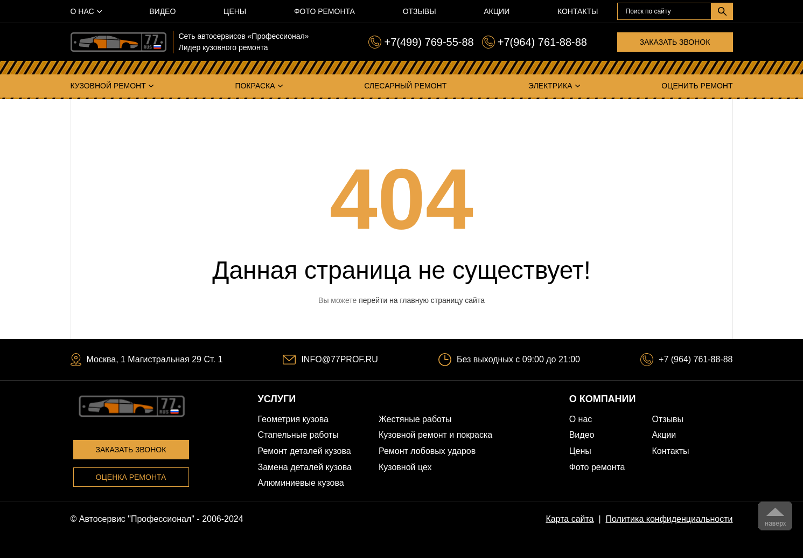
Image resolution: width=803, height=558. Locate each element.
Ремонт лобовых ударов (427, 451)
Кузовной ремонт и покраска (435, 434)
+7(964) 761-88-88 (542, 42)
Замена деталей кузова (305, 467)
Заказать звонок (675, 42)
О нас (82, 11)
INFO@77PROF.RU (339, 359)
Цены (235, 11)
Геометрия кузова (293, 419)
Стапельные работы (298, 434)
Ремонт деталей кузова (304, 451)
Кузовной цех (405, 467)
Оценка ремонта (131, 477)
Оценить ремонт (696, 85)
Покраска (255, 85)
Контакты (577, 11)
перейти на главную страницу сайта (422, 300)
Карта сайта (569, 518)
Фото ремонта (324, 11)
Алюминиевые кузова (301, 482)
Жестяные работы (415, 419)
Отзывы (419, 11)
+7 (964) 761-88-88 (695, 359)
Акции (496, 11)
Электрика (550, 85)
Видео (162, 11)
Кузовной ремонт (108, 85)
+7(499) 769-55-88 (428, 42)
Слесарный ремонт (405, 85)
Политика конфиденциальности (668, 518)
